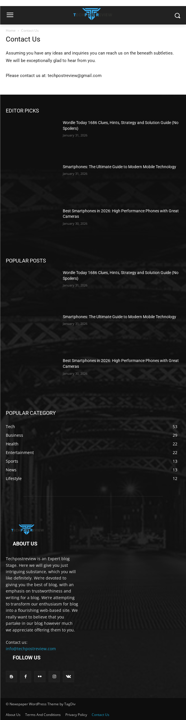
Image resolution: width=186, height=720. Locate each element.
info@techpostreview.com (31, 648)
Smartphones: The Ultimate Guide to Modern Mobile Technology (119, 166)
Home (11, 30)
